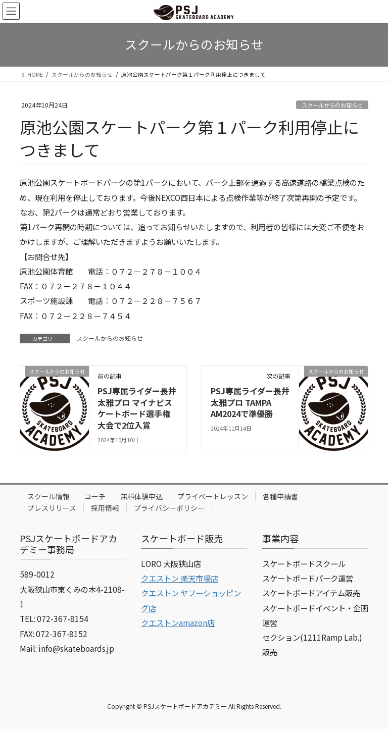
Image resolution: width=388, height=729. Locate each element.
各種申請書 (280, 496)
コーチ (95, 496)
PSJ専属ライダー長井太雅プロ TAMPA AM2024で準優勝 (250, 402)
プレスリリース (51, 508)
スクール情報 (48, 496)
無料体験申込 (141, 496)
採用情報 (105, 508)
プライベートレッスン (212, 496)
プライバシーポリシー (169, 508)
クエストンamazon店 (178, 622)
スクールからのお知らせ (332, 105)
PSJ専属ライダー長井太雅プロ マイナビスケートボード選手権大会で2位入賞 (137, 408)
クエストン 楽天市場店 (179, 578)
